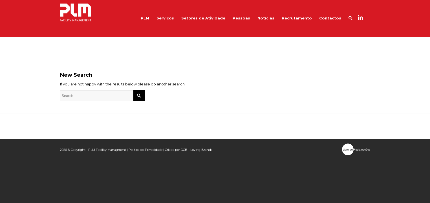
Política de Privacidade (145, 150)
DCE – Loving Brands (196, 150)
